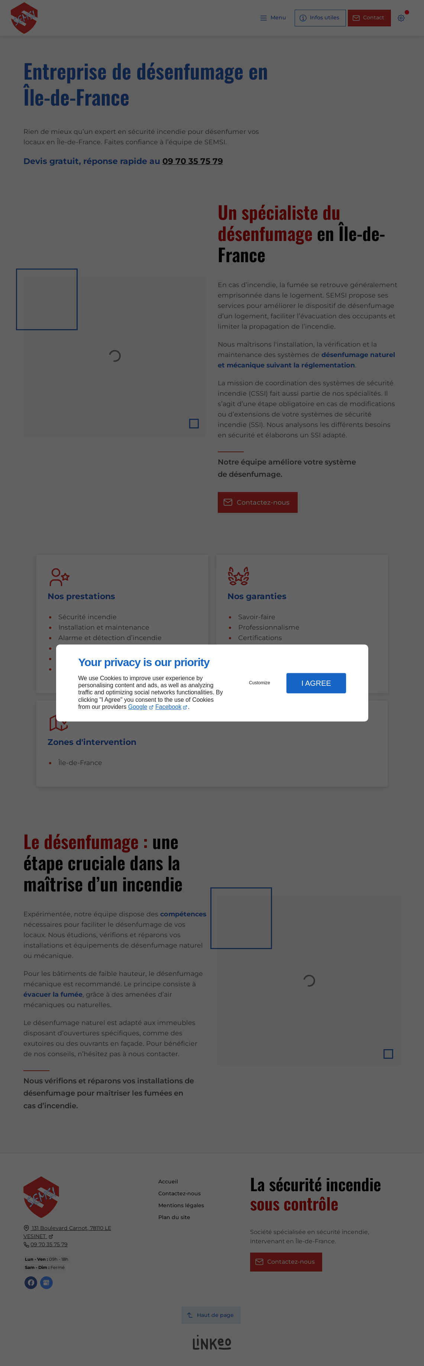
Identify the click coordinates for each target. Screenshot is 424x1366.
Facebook (168, 707)
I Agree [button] (316, 683)
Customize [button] (259, 682)
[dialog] (212, 683)
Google (138, 707)
